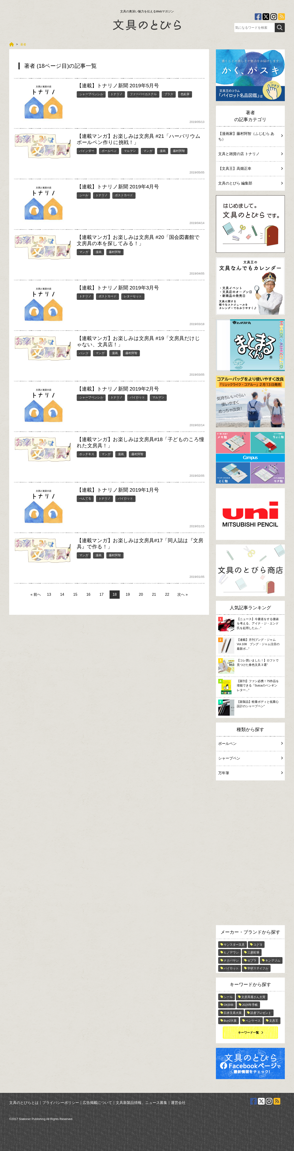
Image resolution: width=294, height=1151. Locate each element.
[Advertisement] (250, 854)
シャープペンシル (91, 94)
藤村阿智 (179, 151)
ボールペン (109, 151)
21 (154, 594)
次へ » (182, 594)
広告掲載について (97, 1103)
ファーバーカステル (143, 94)
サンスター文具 (234, 944)
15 (75, 594)
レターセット (133, 296)
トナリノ (116, 94)
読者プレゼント (260, 1013)
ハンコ (83, 353)
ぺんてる (85, 498)
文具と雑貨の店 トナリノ (250, 154)
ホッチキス (86, 454)
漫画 (163, 151)
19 (128, 594)
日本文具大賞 (233, 1013)
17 (101, 594)
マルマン (130, 151)
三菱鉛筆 (253, 952)
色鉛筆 (185, 94)
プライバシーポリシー (60, 1103)
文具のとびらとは (24, 1103)
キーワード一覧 (248, 1032)
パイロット (137, 397)
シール (83, 195)
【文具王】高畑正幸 (250, 168)
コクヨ (257, 944)
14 (62, 594)
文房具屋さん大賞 (253, 997)
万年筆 (250, 773)
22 (167, 594)
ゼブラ (251, 960)
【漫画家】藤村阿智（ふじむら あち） (250, 136)
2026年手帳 (250, 1004)
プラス (168, 94)
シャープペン (250, 758)
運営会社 (178, 1103)
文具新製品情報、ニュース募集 (141, 1103)
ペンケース (253, 1020)
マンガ (147, 151)
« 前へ (36, 594)
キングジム (272, 960)
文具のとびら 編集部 (250, 183)
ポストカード (124, 195)
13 (49, 594)
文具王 (273, 1020)
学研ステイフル (257, 968)
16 (88, 594)
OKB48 (228, 1004)
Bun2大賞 (230, 1020)
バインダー (86, 151)
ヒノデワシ (231, 952)
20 (141, 594)
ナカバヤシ (231, 960)
